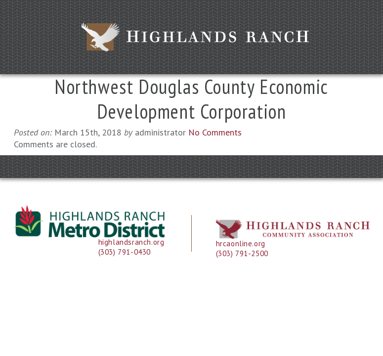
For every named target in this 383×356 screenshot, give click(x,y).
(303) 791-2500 (242, 253)
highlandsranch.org (131, 242)
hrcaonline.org (240, 243)
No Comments (215, 132)
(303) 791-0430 (124, 252)
